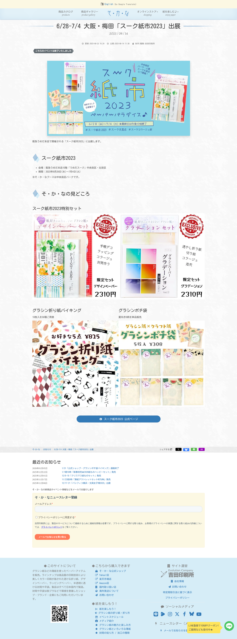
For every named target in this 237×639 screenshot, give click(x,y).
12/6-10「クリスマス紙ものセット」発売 (81, 475)
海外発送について (107, 591)
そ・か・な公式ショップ (110, 571)
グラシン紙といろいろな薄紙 (113, 629)
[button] (178, 449)
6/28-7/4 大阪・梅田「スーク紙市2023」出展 (74, 449)
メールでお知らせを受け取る (177, 630)
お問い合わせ (104, 595)
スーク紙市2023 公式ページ (118, 419)
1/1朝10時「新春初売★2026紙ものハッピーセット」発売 (89, 472)
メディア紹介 (104, 621)
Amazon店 (102, 583)
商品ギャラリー (90, 13)
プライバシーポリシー (177, 598)
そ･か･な (36, 449)
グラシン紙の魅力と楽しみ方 (113, 625)
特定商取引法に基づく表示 (177, 592)
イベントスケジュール (109, 617)
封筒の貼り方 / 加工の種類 (112, 633)
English (109, 4)
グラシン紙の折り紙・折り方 (112, 613)
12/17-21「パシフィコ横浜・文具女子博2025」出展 (86, 483)
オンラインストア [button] (147, 13)
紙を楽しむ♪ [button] (170, 13)
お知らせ (47, 449)
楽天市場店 (103, 579)
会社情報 (177, 581)
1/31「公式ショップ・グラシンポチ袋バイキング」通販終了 (90, 468)
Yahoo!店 (102, 575)
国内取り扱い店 (105, 587)
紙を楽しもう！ (105, 609)
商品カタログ (65, 13)
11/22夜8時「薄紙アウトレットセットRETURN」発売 (86, 479)
